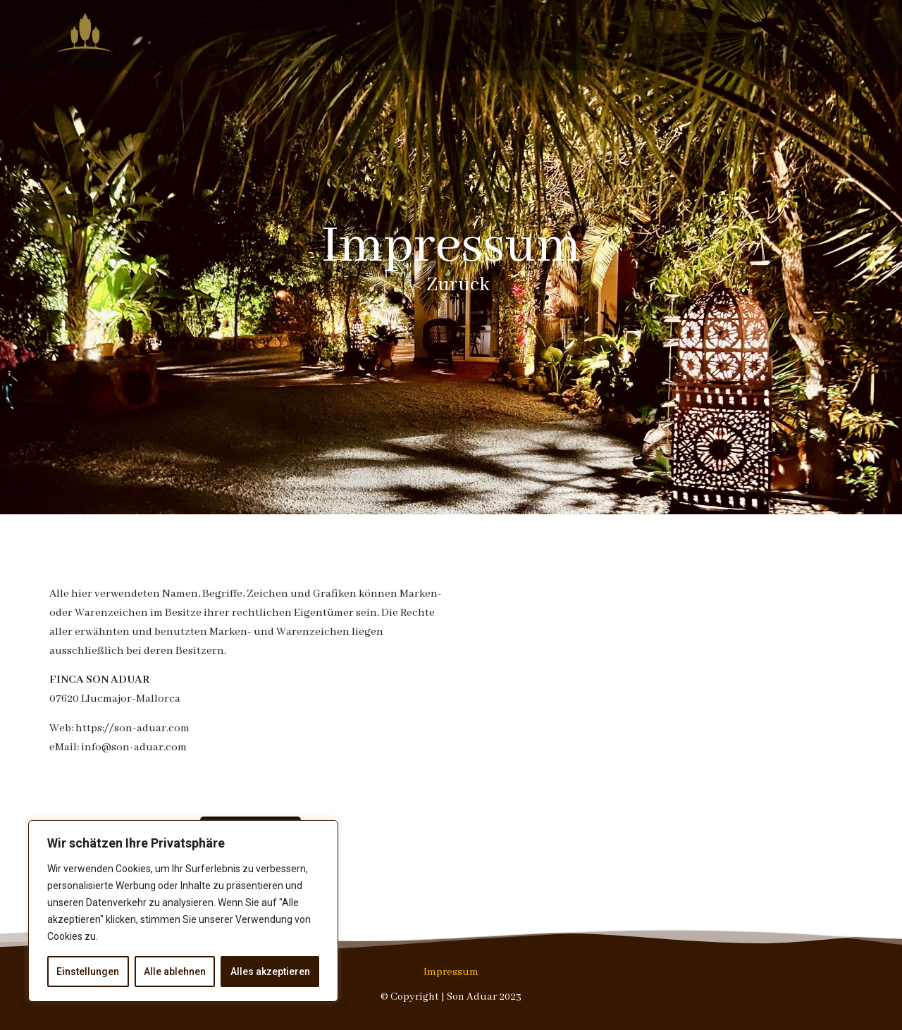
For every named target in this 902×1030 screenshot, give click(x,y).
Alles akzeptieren (270, 971)
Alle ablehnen (175, 971)
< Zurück (451, 285)
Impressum (451, 972)
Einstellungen (87, 971)
